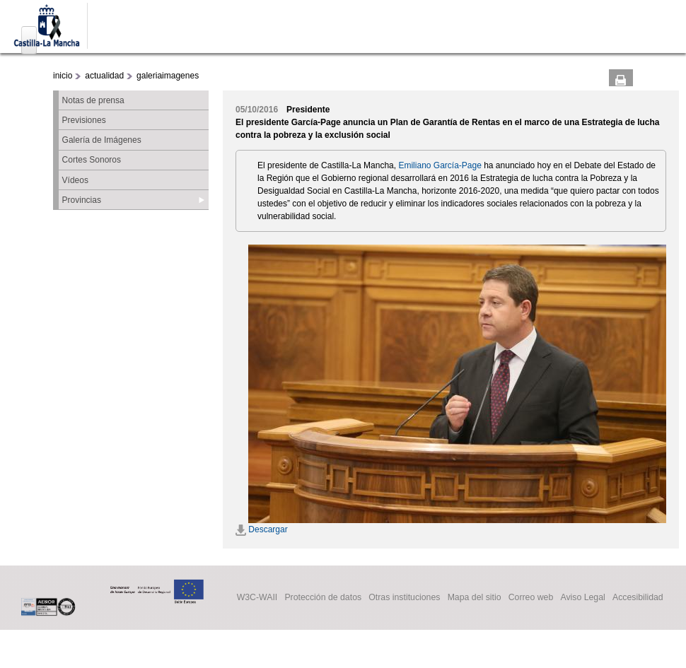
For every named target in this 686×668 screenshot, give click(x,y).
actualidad (104, 76)
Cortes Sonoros (91, 160)
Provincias (81, 200)
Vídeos (75, 180)
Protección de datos (322, 598)
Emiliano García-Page (439, 165)
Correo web (531, 598)
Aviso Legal (582, 598)
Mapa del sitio (474, 598)
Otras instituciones (404, 598)
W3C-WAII (257, 598)
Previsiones (84, 120)
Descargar (262, 529)
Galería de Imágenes (101, 140)
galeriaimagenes (167, 76)
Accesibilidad (637, 598)
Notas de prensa (93, 100)
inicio (62, 76)
